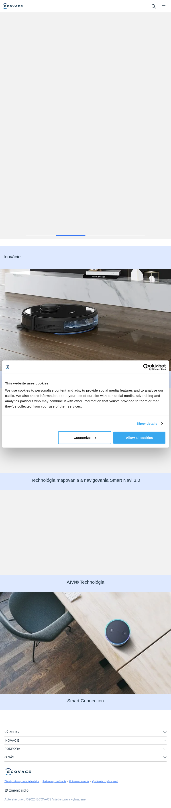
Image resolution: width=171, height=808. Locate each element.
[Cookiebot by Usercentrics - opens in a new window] (146, 367)
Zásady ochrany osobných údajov (21, 781)
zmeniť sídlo (16, 790)
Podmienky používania (54, 781)
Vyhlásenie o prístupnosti (105, 781)
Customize (85, 437)
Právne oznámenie (79, 781)
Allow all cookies (139, 437)
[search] (153, 6)
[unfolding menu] (165, 732)
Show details (147, 423)
